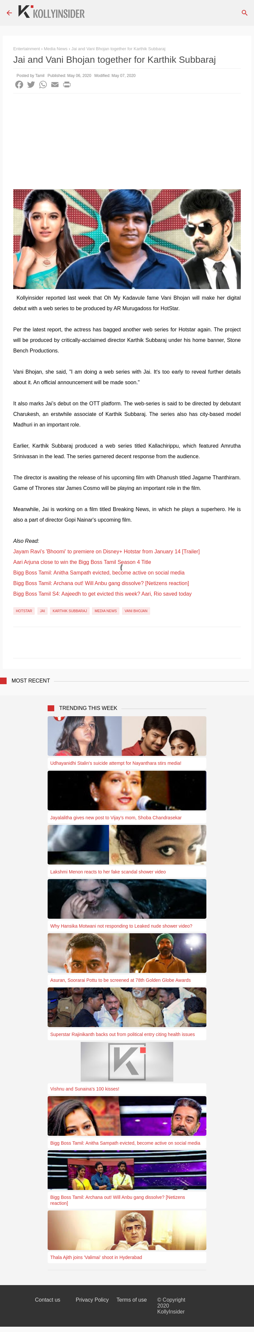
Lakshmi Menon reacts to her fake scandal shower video (108, 871)
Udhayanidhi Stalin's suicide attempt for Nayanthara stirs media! (115, 763)
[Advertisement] (127, 143)
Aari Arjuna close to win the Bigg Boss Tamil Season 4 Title (82, 562)
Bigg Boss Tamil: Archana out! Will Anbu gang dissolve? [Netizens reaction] (101, 583)
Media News (106, 611)
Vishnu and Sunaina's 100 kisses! (84, 1089)
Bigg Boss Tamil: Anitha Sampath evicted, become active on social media (99, 572)
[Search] (245, 13)
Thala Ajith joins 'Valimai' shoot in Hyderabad (96, 1257)
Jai (42, 611)
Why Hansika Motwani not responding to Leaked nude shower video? (121, 926)
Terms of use (131, 1300)
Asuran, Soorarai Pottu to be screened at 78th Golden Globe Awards (120, 980)
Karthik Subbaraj (70, 611)
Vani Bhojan (136, 611)
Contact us (47, 1300)
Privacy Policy (92, 1300)
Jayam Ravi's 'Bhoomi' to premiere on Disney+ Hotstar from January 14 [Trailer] (106, 551)
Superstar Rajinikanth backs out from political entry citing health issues (122, 1034)
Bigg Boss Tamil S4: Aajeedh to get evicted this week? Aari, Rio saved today (102, 594)
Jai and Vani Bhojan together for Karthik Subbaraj (118, 48)
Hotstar (24, 611)
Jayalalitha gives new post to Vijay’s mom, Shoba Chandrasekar (116, 817)
